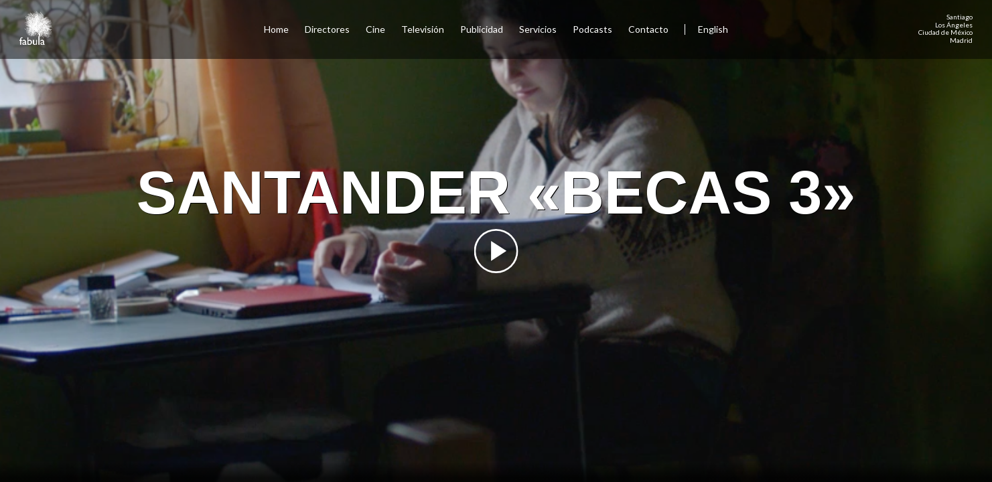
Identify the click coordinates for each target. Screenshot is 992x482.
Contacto (648, 29)
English (713, 29)
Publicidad (481, 29)
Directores (327, 29)
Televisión (422, 29)
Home (276, 29)
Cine (375, 29)
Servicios (538, 29)
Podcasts (592, 29)
